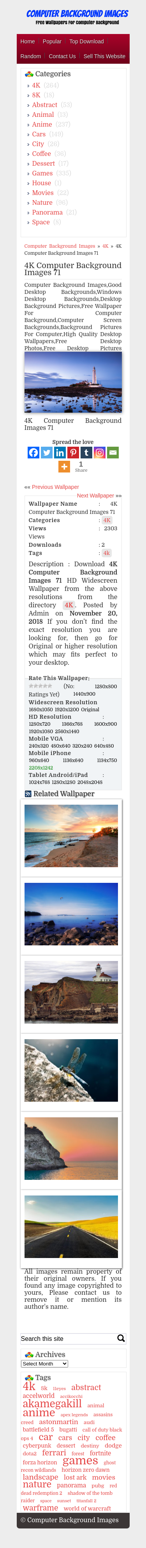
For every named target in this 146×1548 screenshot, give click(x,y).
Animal (43, 114)
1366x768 (77, 724)
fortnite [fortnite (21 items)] (100, 1453)
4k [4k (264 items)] (29, 1386)
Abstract (45, 105)
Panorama (47, 212)
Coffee (41, 153)
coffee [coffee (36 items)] (105, 1438)
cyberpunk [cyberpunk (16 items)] (37, 1445)
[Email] (113, 452)
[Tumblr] (86, 452)
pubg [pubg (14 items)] (97, 1486)
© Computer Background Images (70, 1520)
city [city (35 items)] (83, 1438)
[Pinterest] (73, 452)
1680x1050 (42, 709)
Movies (43, 193)
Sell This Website (105, 56)
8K (36, 95)
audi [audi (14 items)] (89, 1422)
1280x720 (45, 724)
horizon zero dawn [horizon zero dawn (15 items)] (85, 1470)
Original (90, 709)
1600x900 (105, 724)
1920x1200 (67, 709)
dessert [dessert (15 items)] (66, 1446)
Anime (42, 124)
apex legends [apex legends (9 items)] (74, 1414)
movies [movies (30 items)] (103, 1477)
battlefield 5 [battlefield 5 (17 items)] (38, 1429)
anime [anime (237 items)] (39, 1413)
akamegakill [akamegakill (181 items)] (52, 1404)
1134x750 (107, 760)
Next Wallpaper (95, 495)
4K (36, 85)
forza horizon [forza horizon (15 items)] (40, 1463)
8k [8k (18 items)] (44, 1388)
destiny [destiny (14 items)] (90, 1446)
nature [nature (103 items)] (37, 1484)
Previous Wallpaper (54, 487)
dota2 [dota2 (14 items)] (30, 1454)
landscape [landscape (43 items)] (40, 1477)
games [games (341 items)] (80, 1460)
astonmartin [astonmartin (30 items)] (58, 1422)
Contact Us (62, 56)
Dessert (43, 163)
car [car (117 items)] (46, 1437)
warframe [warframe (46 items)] (40, 1508)
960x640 (45, 760)
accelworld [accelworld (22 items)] (39, 1395)
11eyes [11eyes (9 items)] (59, 1388)
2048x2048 (89, 782)
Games (42, 173)
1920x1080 (42, 731)
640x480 (104, 746)
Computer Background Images (60, 246)
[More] (64, 466)
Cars (39, 134)
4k (107, 553)
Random (31, 56)
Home (28, 41)
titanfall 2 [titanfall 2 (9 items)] (86, 1500)
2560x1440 (67, 731)
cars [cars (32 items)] (65, 1438)
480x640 (61, 746)
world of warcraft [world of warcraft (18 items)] (87, 1508)
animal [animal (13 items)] (95, 1405)
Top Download (86, 41)
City (38, 144)
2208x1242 (41, 768)
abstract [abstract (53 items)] (86, 1387)
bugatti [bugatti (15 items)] (68, 1430)
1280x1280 (64, 782)
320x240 (82, 746)
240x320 (39, 746)
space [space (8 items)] (45, 1500)
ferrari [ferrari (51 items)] (54, 1452)
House (41, 183)
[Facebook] (33, 452)
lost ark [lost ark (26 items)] (75, 1477)
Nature (42, 202)
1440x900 (85, 694)
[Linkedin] (60, 452)
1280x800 (106, 686)
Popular (52, 41)
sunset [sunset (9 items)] (64, 1500)
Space (41, 222)
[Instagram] (100, 452)
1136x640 (79, 760)
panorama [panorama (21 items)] (71, 1485)
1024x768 (40, 782)
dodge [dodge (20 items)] (113, 1445)
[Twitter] (47, 452)
